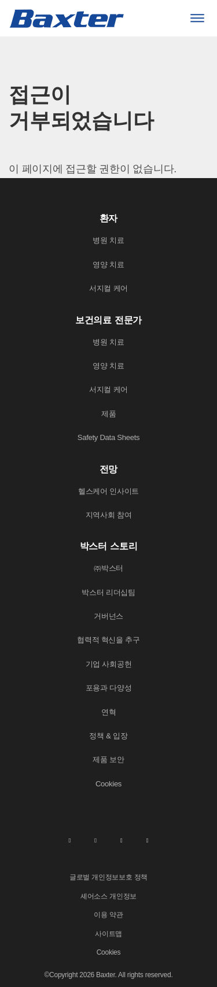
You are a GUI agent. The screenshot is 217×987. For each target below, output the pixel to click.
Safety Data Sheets (109, 437)
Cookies (108, 783)
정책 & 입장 (108, 735)
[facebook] (95, 840)
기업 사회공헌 (109, 664)
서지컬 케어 (108, 288)
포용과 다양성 (109, 687)
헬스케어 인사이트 (108, 491)
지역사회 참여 (109, 515)
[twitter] (121, 840)
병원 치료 (108, 240)
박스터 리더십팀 (108, 592)
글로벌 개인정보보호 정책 (108, 877)
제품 (108, 413)
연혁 (108, 712)
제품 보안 (108, 759)
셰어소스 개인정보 (108, 896)
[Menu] (197, 18)
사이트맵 (108, 934)
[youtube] (147, 840)
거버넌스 (108, 616)
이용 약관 (108, 915)
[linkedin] (69, 840)
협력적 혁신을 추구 (108, 639)
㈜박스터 (108, 568)
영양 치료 (108, 264)
